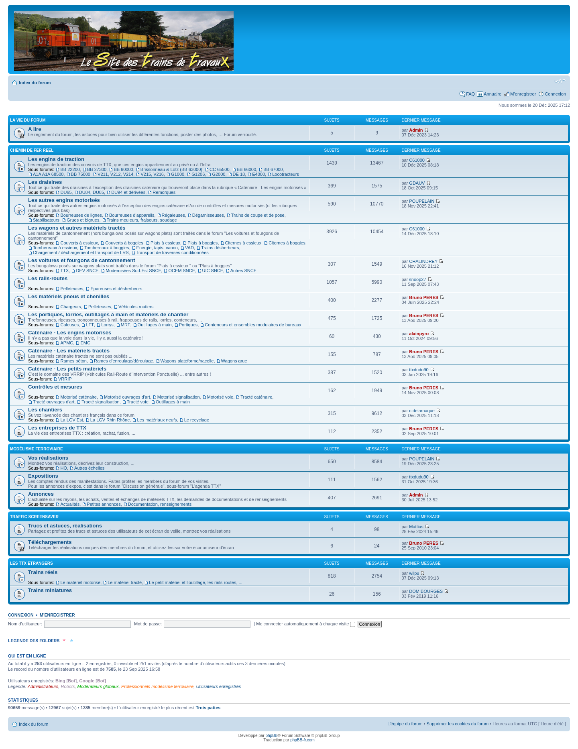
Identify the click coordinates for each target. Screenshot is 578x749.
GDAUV (417, 183)
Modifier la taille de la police (560, 81)
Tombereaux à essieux (55, 247)
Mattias (416, 526)
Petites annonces (103, 504)
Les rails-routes (47, 278)
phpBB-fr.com (302, 740)
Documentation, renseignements (159, 504)
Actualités (69, 504)
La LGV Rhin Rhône (110, 419)
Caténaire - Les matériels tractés (69, 351)
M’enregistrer (523, 94)
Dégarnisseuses (208, 215)
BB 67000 (273, 169)
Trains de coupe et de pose (258, 215)
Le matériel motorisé (80, 582)
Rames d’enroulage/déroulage (123, 360)
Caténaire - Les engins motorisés (69, 333)
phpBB (271, 735)
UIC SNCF (212, 270)
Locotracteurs (285, 174)
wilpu (414, 573)
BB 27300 (96, 169)
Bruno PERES (423, 297)
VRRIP (65, 379)
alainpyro (419, 333)
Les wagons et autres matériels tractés (77, 228)
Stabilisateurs (46, 220)
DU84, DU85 (91, 192)
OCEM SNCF (181, 270)
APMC (66, 342)
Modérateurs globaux (97, 686)
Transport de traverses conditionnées (172, 252)
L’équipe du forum (404, 723)
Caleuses (69, 324)
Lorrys (107, 324)
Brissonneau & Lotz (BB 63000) (171, 169)
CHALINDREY (423, 261)
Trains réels (42, 572)
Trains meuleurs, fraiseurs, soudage (142, 220)
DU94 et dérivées (128, 192)
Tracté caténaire (256, 397)
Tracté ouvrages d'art (53, 401)
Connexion (555, 94)
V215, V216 (152, 174)
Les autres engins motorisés (64, 200)
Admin (416, 130)
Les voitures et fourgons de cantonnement (81, 260)
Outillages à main (155, 324)
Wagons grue (234, 360)
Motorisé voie (220, 397)
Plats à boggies (202, 242)
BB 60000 (123, 169)
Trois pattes (208, 707)
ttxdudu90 (418, 369)
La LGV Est (71, 419)
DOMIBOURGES (426, 591)
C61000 (417, 160)
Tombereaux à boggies (106, 247)
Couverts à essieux (79, 242)
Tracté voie (138, 401)
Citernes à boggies (287, 242)
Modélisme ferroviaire (36, 449)
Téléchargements (49, 542)
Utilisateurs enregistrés (218, 686)
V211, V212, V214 (115, 174)
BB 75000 (80, 174)
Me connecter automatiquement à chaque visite (305, 623)
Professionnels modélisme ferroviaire (157, 686)
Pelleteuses (71, 288)
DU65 (65, 192)
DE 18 (239, 174)
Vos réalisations (48, 458)
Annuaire (492, 94)
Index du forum (35, 82)
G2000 (218, 174)
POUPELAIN (421, 201)
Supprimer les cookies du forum (458, 723)
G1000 (177, 174)
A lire (34, 129)
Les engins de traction (56, 159)
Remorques (164, 192)
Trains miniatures (50, 590)
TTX (64, 270)
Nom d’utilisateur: (25, 623)
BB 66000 (246, 169)
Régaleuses (173, 215)
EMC (85, 342)
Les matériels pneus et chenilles (68, 296)
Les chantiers (45, 410)
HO (63, 468)
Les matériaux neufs (157, 419)
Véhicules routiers (135, 306)
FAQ (470, 94)
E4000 (258, 174)
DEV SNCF (87, 270)
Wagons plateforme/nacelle (187, 360)
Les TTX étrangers (31, 563)
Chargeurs (70, 306)
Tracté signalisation (100, 401)
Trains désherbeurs (220, 247)
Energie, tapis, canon (157, 247)
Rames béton (73, 360)
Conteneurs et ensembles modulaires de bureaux (253, 324)
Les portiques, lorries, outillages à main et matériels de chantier (108, 314)
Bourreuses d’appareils (132, 215)
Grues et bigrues (83, 220)
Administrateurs (43, 686)
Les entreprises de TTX (57, 428)
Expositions (43, 476)
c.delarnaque (422, 410)
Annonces (41, 494)
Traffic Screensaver (34, 517)
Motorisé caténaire (78, 397)
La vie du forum (28, 120)
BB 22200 (69, 169)
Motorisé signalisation (178, 397)
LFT (90, 324)
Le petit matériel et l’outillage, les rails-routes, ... (195, 582)
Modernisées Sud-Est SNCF (133, 270)
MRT (125, 324)
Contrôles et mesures (55, 387)
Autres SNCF (243, 270)
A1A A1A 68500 (48, 174)
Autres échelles (89, 468)
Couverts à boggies (124, 242)
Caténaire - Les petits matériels (67, 369)
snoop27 (417, 279)
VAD (189, 247)
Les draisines (45, 182)
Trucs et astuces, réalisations (65, 526)
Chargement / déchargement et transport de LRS (80, 252)
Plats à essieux (165, 242)
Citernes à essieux (243, 242)
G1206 (198, 174)
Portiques (188, 324)
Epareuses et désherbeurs (116, 288)
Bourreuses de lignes (81, 215)
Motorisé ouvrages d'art (127, 397)
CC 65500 (220, 169)
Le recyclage (196, 419)
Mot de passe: (148, 623)
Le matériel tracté (125, 582)
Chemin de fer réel (31, 150)
